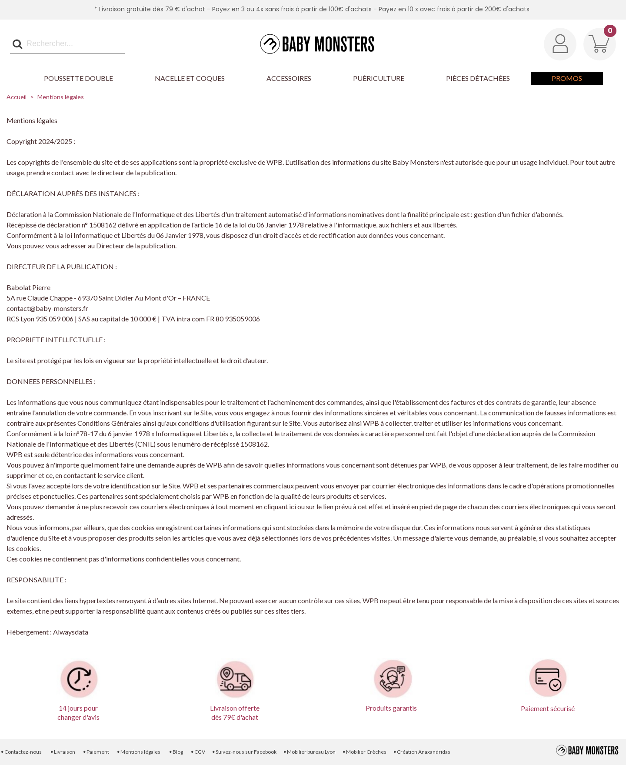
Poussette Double (78, 78)
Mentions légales (138, 751)
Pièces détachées (478, 78)
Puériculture (378, 78)
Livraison (62, 751)
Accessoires (288, 78)
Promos (567, 78)
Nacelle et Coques (190, 78)
